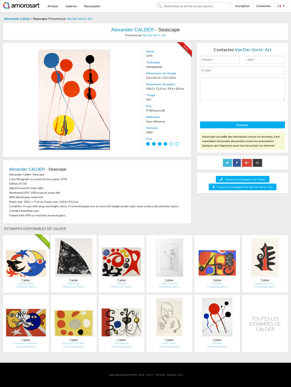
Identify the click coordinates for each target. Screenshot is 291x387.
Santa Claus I (169, 343)
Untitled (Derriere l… (265, 283)
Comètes (217, 343)
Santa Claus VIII (169, 283)
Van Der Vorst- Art (79, 18)
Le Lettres (217, 283)
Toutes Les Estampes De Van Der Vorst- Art (242, 187)
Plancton (121, 283)
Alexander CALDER (132, 29)
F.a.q (180, 374)
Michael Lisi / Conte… (74, 286)
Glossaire (172, 374)
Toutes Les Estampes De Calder (242, 179)
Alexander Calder (17, 18)
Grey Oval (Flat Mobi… (73, 343)
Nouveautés (92, 6)
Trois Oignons (121, 343)
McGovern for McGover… (26, 343)
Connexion (263, 6)
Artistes (52, 6)
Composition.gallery (26, 286)
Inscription (242, 6)
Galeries (71, 6)
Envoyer (242, 125)
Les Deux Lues (25, 283)
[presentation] (230, 111)
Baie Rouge (73, 283)
